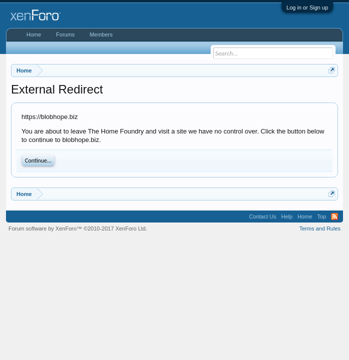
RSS (334, 216)
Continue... (38, 160)
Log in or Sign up (307, 7)
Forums (65, 35)
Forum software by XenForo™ (77, 229)
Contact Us (262, 217)
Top (321, 217)
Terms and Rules (320, 229)
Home (33, 35)
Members (101, 35)
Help (287, 217)
